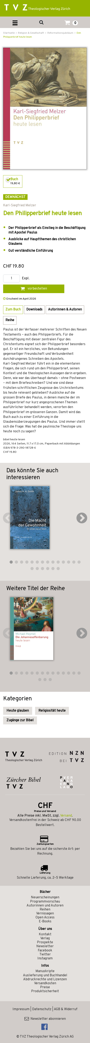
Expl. (25, 279)
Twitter (45, 954)
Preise (45, 987)
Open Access (45, 917)
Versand (66, 816)
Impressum (21, 1009)
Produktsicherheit (45, 991)
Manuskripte (45, 971)
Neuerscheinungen (45, 897)
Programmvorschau (45, 902)
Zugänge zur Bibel (20, 720)
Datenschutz (41, 1009)
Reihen (45, 910)
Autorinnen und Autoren (45, 906)
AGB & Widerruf (65, 1009)
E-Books (45, 921)
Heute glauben (17, 711)
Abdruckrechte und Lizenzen (45, 979)
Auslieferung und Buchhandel (45, 975)
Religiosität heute (52, 711)
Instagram (45, 958)
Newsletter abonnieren (45, 1019)
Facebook (45, 951)
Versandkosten (45, 983)
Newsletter (45, 946)
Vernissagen (45, 914)
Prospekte (45, 942)
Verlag (45, 938)
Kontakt (45, 934)
